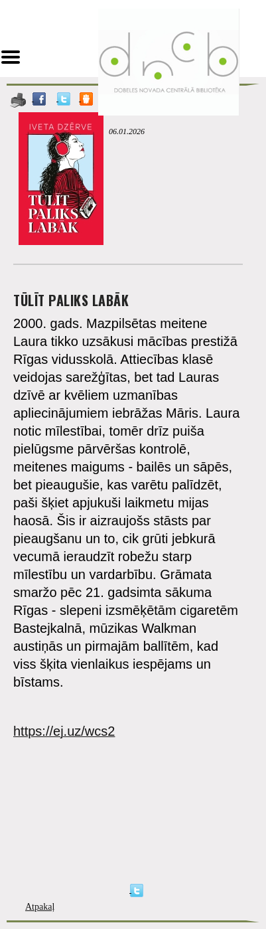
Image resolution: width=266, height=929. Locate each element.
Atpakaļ (39, 907)
